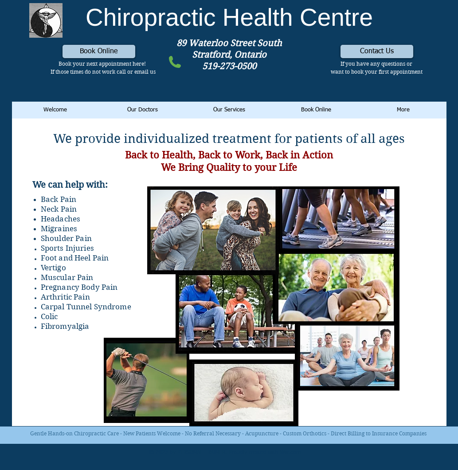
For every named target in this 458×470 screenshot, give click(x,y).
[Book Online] (99, 51)
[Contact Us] (377, 51)
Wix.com (290, 452)
